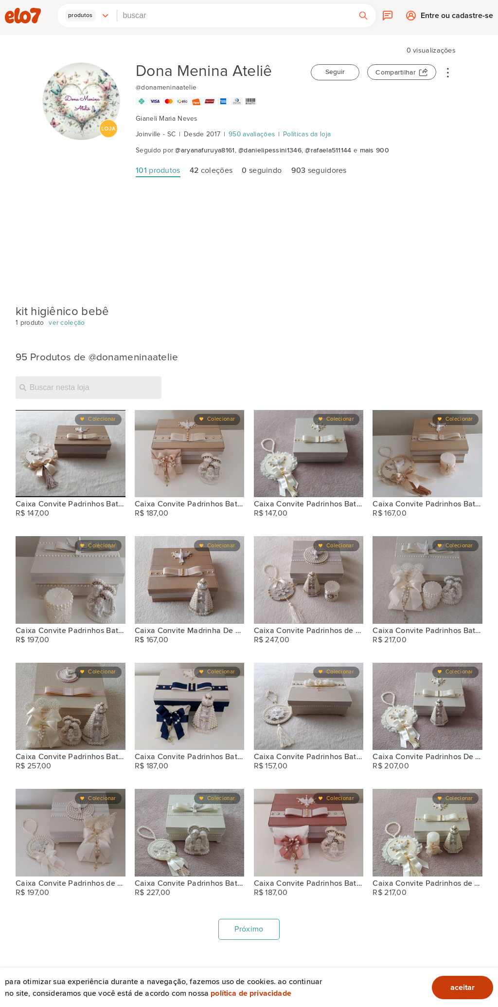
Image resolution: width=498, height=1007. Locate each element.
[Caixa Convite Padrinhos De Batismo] (427, 706)
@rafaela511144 (328, 150)
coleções (211, 170)
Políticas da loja (307, 134)
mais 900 (374, 150)
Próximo (248, 929)
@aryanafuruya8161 (204, 150)
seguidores (319, 170)
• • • (447, 72)
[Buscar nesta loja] (88, 387)
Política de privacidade (251, 993)
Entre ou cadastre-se (457, 18)
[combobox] (234, 15)
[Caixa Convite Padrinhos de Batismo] (309, 580)
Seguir (335, 72)
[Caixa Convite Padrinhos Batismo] (70, 454)
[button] (87, 15)
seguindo (262, 170)
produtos (158, 170)
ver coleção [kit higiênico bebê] (67, 322)
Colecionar (102, 419)
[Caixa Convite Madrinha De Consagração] (190, 580)
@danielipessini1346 (270, 150)
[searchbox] (234, 15)
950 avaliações (252, 134)
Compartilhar (395, 72)
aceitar (462, 987)
